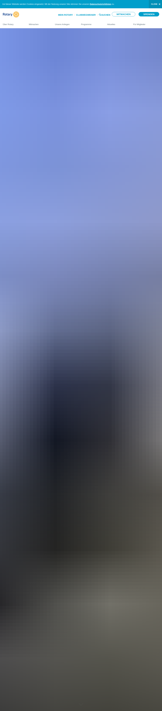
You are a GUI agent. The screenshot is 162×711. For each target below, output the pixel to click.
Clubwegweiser (86, 15)
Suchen (105, 14)
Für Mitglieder (146, 23)
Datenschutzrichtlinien (100, 4)
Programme (91, 23)
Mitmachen (124, 14)
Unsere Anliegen (65, 23)
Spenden (148, 14)
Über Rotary (13, 23)
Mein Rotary (65, 15)
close (154, 4)
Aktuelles (117, 23)
